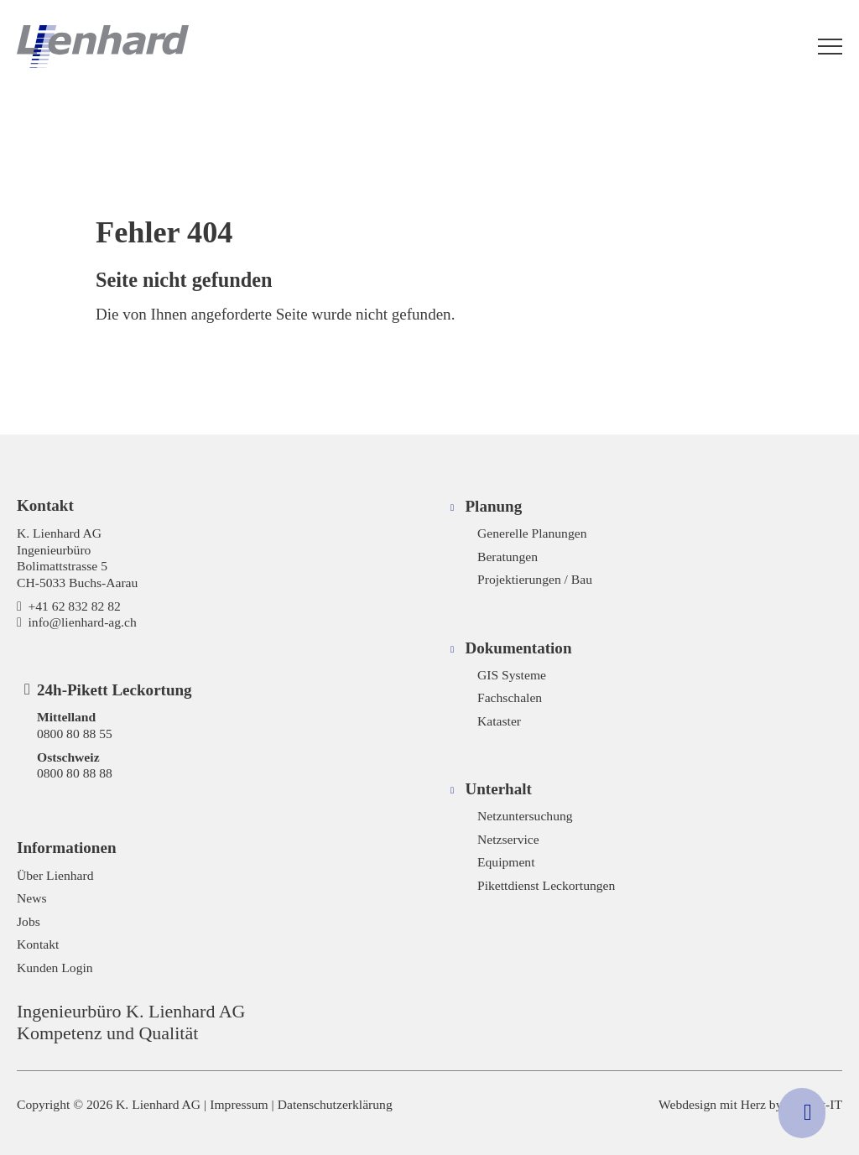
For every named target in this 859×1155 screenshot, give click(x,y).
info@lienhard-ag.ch (83, 622)
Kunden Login (55, 967)
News (32, 898)
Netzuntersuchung (525, 816)
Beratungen (507, 556)
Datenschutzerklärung (335, 1104)
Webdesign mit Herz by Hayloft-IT (750, 1104)
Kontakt (38, 944)
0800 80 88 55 (74, 733)
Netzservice (508, 839)
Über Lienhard (55, 875)
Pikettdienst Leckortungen (546, 885)
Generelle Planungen (531, 533)
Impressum (239, 1104)
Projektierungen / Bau (534, 579)
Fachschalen (509, 697)
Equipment (506, 862)
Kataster (499, 721)
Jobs (28, 921)
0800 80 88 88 (74, 773)
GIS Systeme (511, 675)
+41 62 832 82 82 (75, 606)
